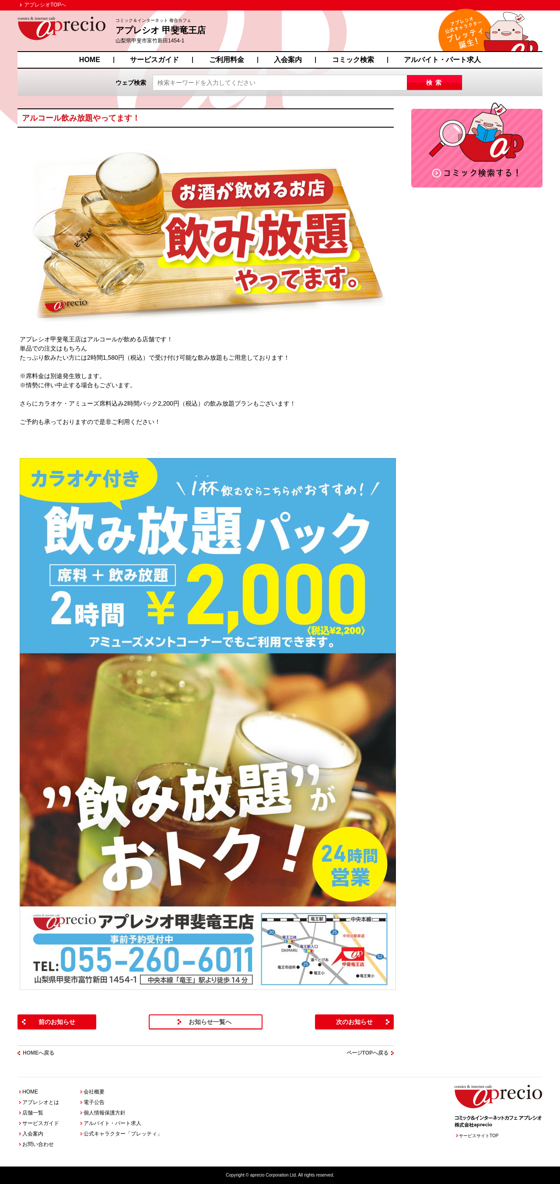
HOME (89, 59)
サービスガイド (154, 59)
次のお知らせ (354, 1021)
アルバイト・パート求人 (442, 59)
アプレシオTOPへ (45, 5)
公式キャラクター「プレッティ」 (123, 1134)
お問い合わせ (38, 1144)
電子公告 (94, 1102)
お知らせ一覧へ (210, 1021)
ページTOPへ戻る (367, 1053)
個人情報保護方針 (105, 1113)
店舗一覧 (32, 1113)
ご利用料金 (226, 59)
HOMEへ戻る (38, 1053)
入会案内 (288, 59)
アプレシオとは (40, 1102)
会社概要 (94, 1092)
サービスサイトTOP (478, 1135)
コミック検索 (353, 59)
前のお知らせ (56, 1021)
